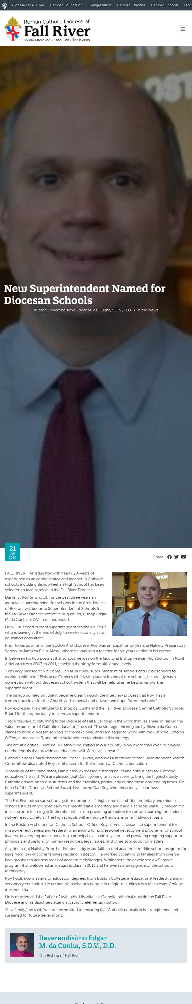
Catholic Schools (164, 5)
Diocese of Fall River (28, 5)
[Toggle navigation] (182, 29)
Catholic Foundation (66, 5)
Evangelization (99, 5)
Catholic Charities (131, 5)
